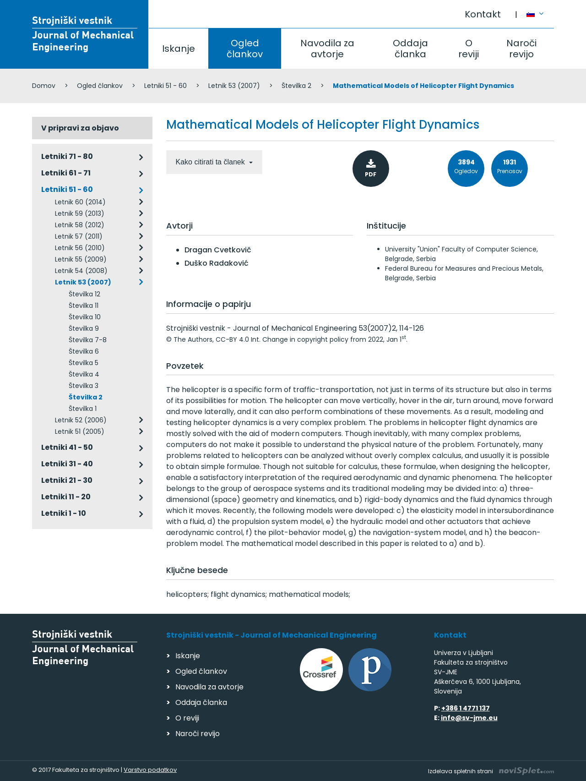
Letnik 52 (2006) (81, 420)
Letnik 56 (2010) (80, 247)
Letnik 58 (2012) (79, 224)
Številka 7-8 (88, 339)
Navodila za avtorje (327, 48)
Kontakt (483, 14)
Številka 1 (83, 408)
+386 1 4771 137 (465, 708)
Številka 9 (84, 328)
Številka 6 (84, 351)
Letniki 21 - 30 (66, 480)
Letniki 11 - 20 (66, 497)
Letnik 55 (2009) (81, 259)
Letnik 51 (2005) (79, 431)
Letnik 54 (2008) (81, 270)
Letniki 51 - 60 (165, 85)
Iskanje (178, 48)
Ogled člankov (245, 48)
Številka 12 (84, 294)
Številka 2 (296, 85)
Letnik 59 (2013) (79, 213)
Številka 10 (85, 317)
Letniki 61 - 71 (66, 173)
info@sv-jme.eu (469, 717)
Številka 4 (84, 374)
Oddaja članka (410, 48)
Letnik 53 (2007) (234, 85)
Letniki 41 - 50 (67, 447)
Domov (43, 85)
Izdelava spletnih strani (491, 771)
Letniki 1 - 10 (63, 513)
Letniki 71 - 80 (67, 156)
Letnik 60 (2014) (80, 202)
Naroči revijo (521, 48)
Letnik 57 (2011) (79, 236)
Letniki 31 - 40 (67, 464)
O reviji (468, 48)
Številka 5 (83, 362)
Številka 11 (83, 305)
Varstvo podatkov (150, 769)
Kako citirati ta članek (211, 162)
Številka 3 (83, 385)
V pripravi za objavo (80, 128)
